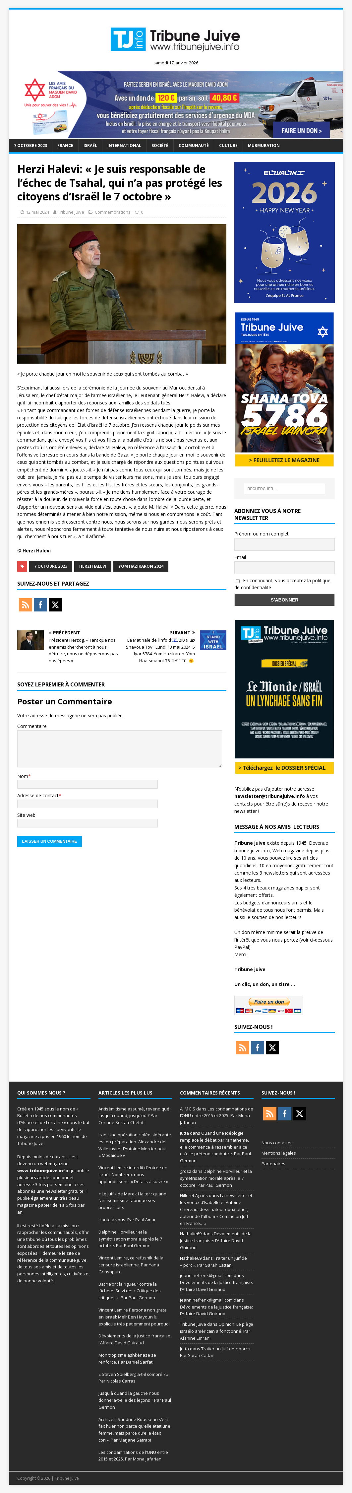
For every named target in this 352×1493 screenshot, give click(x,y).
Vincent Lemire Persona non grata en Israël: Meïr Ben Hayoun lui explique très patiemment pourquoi (134, 1317)
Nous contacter (277, 1143)
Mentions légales (279, 1153)
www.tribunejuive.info (42, 1170)
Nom (22, 776)
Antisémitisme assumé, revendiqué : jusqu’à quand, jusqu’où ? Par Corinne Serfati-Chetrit (134, 1116)
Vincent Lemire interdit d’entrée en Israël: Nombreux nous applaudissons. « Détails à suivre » (133, 1174)
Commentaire (32, 726)
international (124, 145)
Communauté (194, 145)
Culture (228, 145)
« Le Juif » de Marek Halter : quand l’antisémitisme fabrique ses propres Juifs (132, 1201)
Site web (26, 815)
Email (240, 557)
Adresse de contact (38, 795)
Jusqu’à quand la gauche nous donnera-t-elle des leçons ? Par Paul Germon (134, 1400)
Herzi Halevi (92, 566)
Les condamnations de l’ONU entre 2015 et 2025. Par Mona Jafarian (216, 1116)
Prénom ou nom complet (261, 534)
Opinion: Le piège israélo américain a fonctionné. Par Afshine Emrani (216, 1331)
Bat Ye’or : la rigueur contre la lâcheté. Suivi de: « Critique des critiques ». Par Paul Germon (129, 1291)
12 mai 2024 (37, 212)
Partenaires (273, 1164)
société (159, 145)
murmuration (264, 145)
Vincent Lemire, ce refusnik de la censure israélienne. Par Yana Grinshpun (130, 1265)
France (65, 145)
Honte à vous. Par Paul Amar (127, 1220)
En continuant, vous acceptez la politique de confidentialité (282, 584)
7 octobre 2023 (30, 145)
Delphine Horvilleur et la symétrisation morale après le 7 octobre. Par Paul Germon (130, 1239)
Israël (90, 145)
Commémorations (113, 212)
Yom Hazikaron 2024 (140, 566)
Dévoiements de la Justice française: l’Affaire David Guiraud (216, 1240)
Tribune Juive (71, 212)
